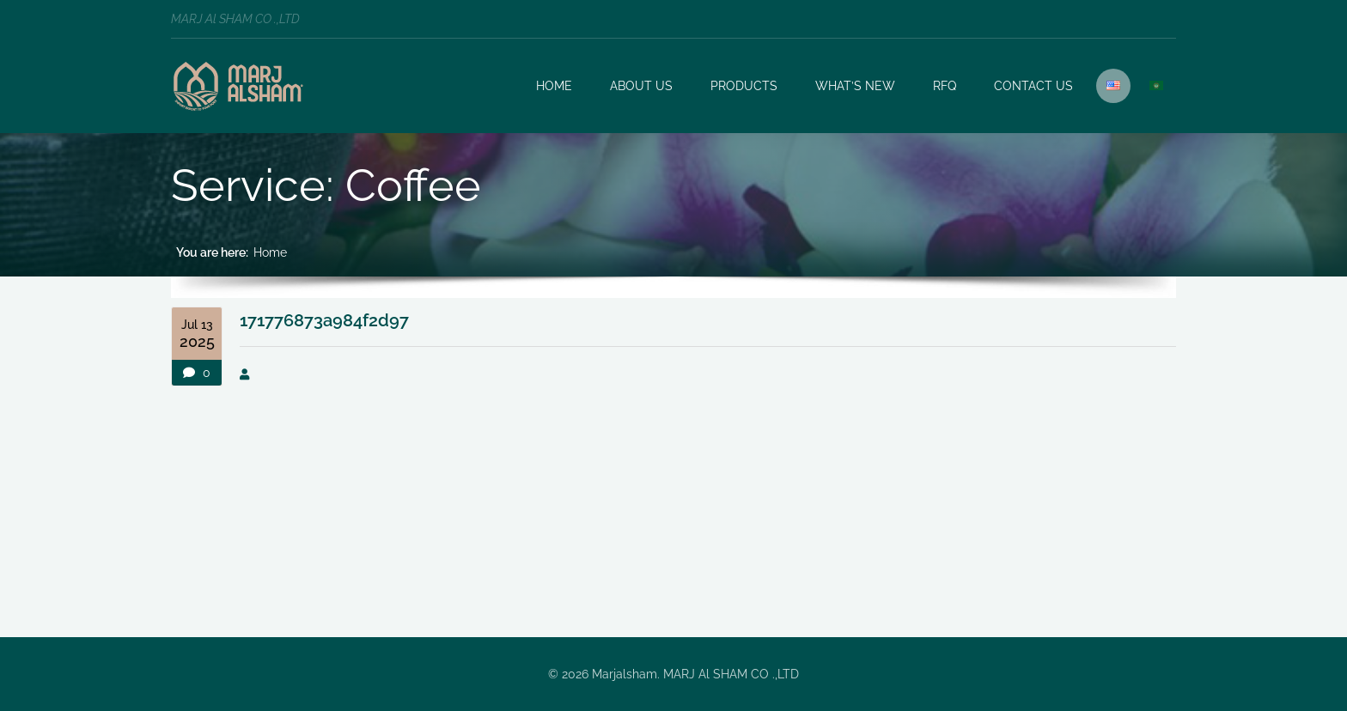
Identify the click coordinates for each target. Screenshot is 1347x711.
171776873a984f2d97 (324, 320)
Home (270, 252)
